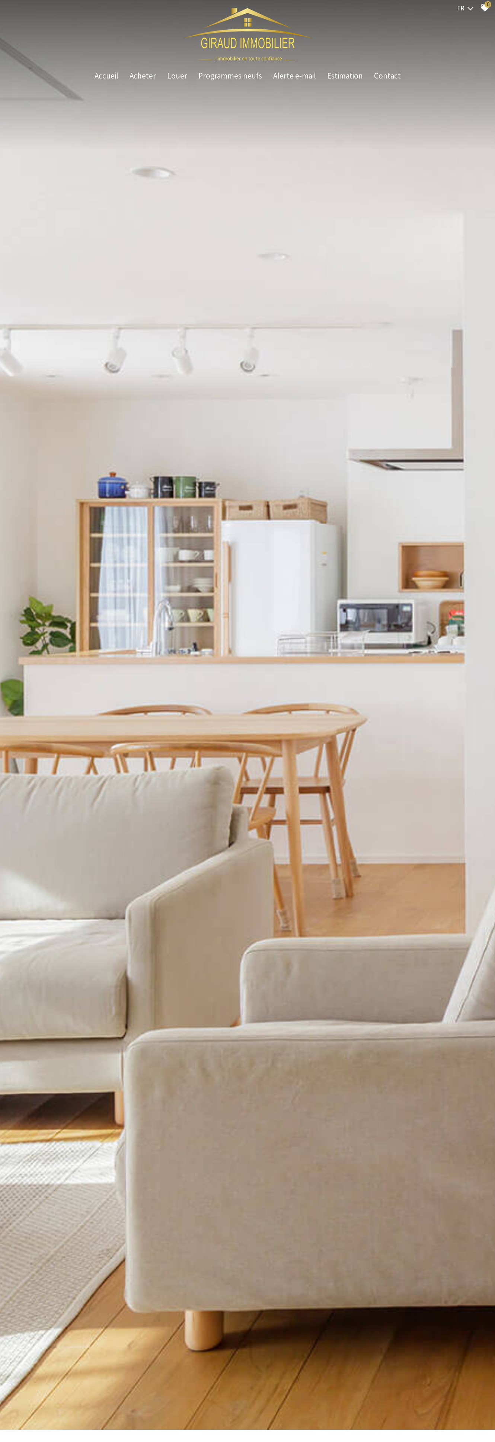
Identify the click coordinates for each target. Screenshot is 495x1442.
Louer (177, 76)
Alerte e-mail (294, 76)
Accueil (106, 76)
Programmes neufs (230, 76)
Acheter (143, 76)
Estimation (345, 76)
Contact (387, 76)
